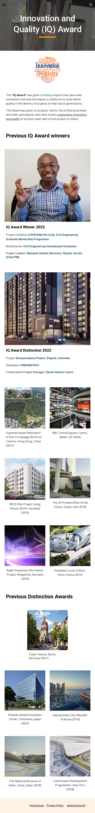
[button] (4, 4)
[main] (47, 25)
